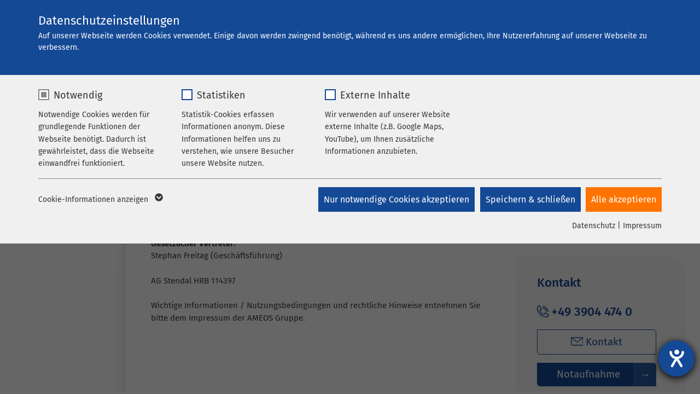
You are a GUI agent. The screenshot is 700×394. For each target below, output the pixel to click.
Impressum (642, 225)
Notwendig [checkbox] (78, 95)
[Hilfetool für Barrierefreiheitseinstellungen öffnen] (676, 358)
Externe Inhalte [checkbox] (375, 95)
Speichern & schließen (530, 199)
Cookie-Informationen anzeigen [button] (99, 200)
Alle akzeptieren (623, 199)
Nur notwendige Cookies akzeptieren (396, 199)
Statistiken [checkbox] (221, 95)
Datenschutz (593, 225)
